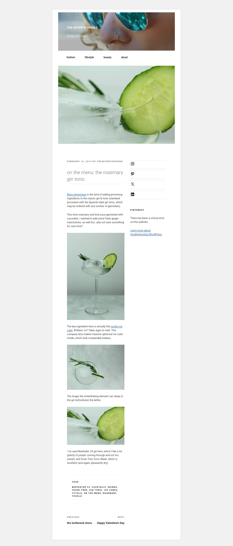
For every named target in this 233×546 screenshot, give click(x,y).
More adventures (76, 194)
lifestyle (91, 57)
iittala (77, 493)
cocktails (99, 487)
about (126, 57)
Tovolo (77, 496)
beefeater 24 (81, 487)
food (75, 482)
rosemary (109, 493)
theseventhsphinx (110, 161)
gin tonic (96, 490)
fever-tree (80, 490)
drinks (112, 487)
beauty (109, 57)
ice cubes (110, 490)
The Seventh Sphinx (82, 27)
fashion (73, 57)
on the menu (92, 493)
